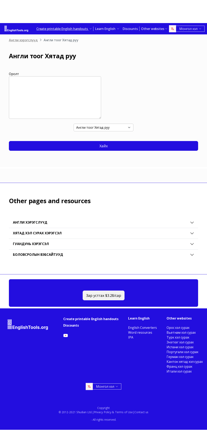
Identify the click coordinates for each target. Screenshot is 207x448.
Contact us (141, 412)
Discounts (130, 29)
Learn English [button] (105, 29)
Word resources (140, 332)
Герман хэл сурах (180, 357)
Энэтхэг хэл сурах (180, 342)
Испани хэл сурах (180, 347)
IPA (130, 337)
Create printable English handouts (90, 319)
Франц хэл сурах (179, 366)
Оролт (14, 74)
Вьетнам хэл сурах (181, 332)
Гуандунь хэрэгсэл (31, 244)
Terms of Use (124, 412)
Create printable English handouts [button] (62, 29)
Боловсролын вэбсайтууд (38, 254)
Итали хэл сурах (179, 371)
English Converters (142, 327)
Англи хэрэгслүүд (23, 40)
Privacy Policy (102, 412)
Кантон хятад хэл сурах (185, 361)
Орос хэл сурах (178, 327)
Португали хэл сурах (182, 352)
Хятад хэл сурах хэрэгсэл (37, 233)
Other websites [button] (152, 29)
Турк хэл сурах (178, 337)
